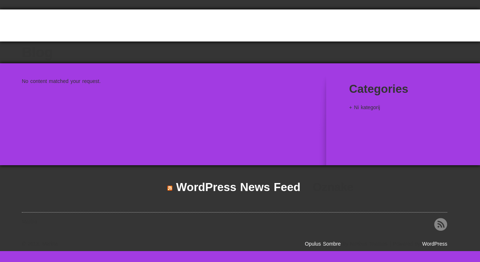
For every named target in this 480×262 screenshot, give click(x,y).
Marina (44, 27)
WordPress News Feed (238, 187)
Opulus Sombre (323, 244)
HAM (436, 33)
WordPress (434, 244)
